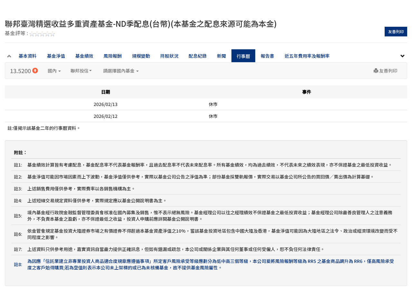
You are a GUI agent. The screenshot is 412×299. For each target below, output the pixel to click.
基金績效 (84, 56)
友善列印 (396, 31)
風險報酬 (113, 56)
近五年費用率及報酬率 (307, 56)
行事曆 (243, 56)
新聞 (221, 56)
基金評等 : (30, 33)
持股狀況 (169, 56)
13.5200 (24, 70)
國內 (54, 70)
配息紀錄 (198, 56)
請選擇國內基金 (121, 70)
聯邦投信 (81, 70)
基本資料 (28, 56)
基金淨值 (56, 56)
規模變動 (141, 56)
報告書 (267, 56)
